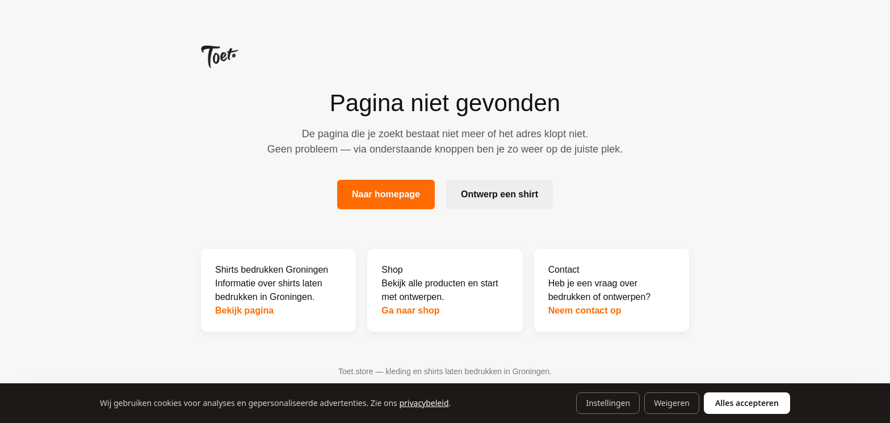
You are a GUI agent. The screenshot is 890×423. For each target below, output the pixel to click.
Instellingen (608, 402)
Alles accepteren (747, 402)
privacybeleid (423, 402)
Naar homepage (386, 194)
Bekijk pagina (244, 310)
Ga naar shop (410, 310)
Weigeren (672, 402)
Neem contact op (585, 310)
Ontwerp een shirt (499, 194)
